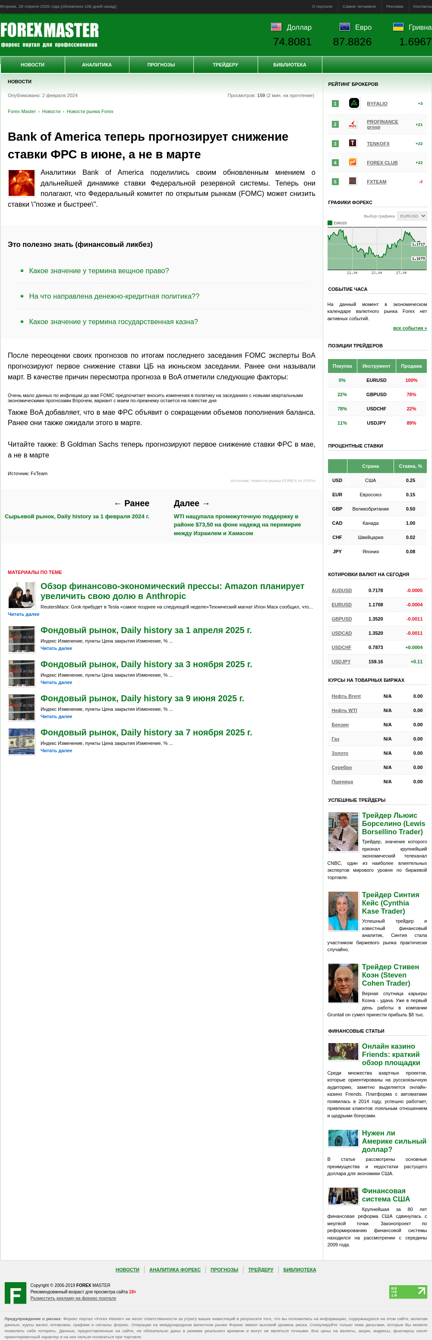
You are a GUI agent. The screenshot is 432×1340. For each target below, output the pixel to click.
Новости (32, 64)
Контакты (422, 6)
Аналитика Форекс (175, 1269)
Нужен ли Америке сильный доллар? (394, 1141)
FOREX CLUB (382, 162)
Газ (336, 738)
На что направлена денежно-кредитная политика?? (114, 296)
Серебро (342, 767)
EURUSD (342, 604)
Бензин (340, 724)
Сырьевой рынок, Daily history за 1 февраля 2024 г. (77, 509)
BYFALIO (377, 103)
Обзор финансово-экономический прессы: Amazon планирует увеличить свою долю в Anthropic (172, 591)
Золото (340, 753)
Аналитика (97, 64)
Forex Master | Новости (49, 35)
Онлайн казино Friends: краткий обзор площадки (391, 1054)
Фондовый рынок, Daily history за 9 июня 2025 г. (142, 698)
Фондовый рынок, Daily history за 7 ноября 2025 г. (146, 732)
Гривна (420, 27)
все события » (410, 328)
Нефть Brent (346, 696)
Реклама (395, 6)
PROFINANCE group (382, 124)
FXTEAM (376, 181)
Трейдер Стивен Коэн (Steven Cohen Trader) (390, 975)
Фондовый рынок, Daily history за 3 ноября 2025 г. (146, 664)
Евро (363, 27)
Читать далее (23, 614)
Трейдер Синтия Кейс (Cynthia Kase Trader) (390, 903)
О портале (322, 6)
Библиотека (289, 64)
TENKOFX (378, 143)
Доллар (299, 27)
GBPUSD (342, 618)
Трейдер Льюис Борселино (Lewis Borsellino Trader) (394, 823)
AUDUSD (342, 590)
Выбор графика (379, 216)
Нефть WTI (344, 710)
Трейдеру (225, 64)
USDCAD (342, 633)
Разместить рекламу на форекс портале (74, 1298)
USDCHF (342, 647)
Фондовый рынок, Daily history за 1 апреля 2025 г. (146, 630)
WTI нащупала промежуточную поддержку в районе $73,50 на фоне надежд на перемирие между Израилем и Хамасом (237, 517)
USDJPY (341, 661)
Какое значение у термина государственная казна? (113, 321)
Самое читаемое (359, 6)
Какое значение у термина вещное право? (99, 270)
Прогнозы (161, 64)
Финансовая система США (386, 1195)
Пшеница (342, 781)
